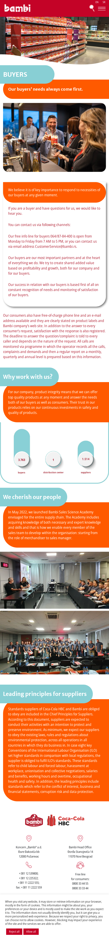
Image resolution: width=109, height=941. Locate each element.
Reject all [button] (14, 931)
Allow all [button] (31, 931)
